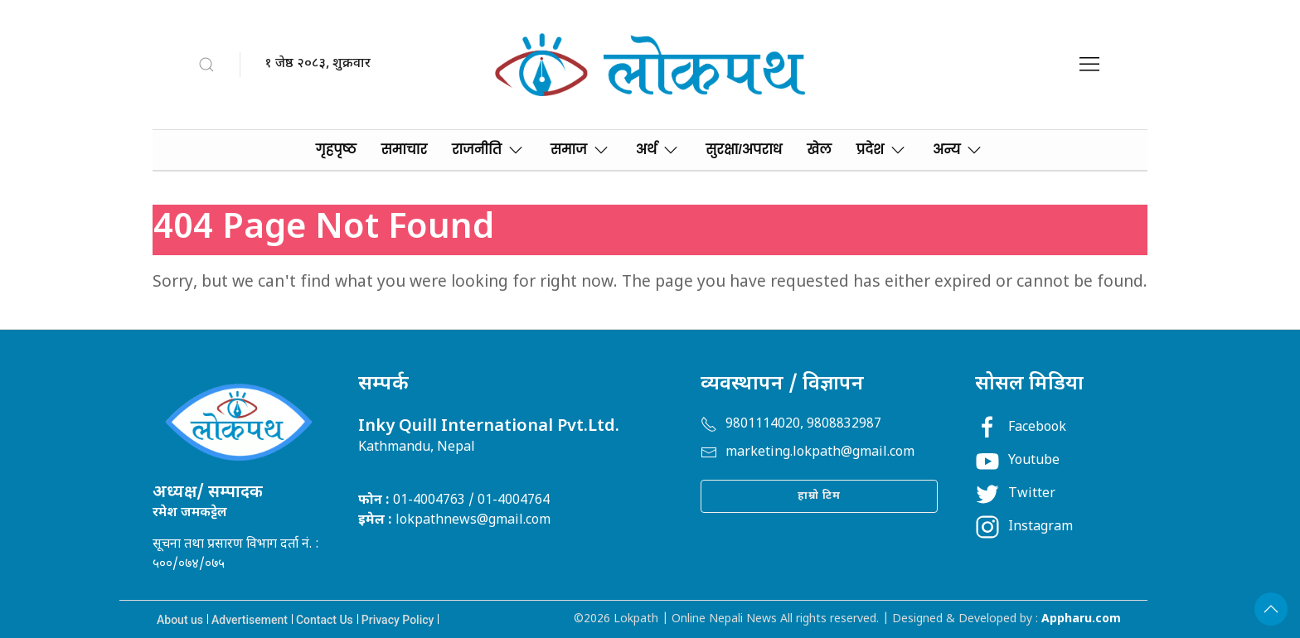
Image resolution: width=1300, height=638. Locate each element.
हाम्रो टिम (819, 496)
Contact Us (324, 619)
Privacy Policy (397, 619)
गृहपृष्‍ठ (336, 150)
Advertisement (249, 619)
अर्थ (659, 150)
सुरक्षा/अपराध (744, 150)
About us (180, 619)
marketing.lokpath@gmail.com (807, 453)
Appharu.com (1081, 619)
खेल (819, 150)
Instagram (1024, 527)
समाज (581, 150)
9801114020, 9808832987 (791, 424)
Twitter (1015, 494)
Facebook (1020, 428)
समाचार (404, 150)
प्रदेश (882, 150)
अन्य (958, 150)
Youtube (1017, 461)
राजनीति (489, 150)
